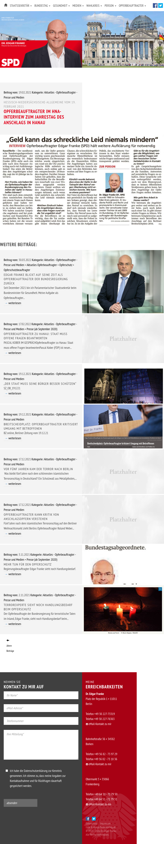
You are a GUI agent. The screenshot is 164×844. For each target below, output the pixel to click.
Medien (78, 6)
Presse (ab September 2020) (42, 329)
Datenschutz (92, 823)
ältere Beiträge (10, 646)
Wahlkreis (94, 6)
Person (110, 6)
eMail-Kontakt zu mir (98, 724)
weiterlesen (15, 303)
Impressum (105, 823)
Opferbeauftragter (132, 6)
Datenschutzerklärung (36, 771)
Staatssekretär (21, 6)
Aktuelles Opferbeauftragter (42, 265)
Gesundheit (61, 6)
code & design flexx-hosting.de (101, 827)
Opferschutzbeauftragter (17, 270)
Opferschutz (65, 265)
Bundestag (42, 6)
